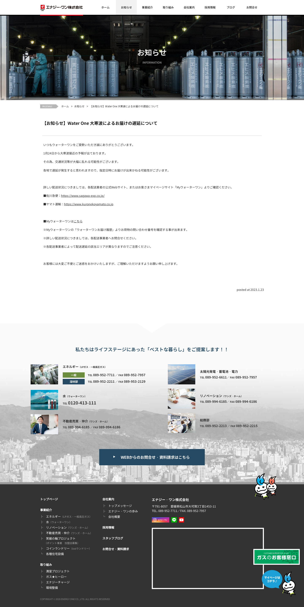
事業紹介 (147, 7)
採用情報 (210, 7)
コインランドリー (68, 548)
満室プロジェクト (58, 571)
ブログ (231, 7)
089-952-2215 (247, 425)
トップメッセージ (120, 506)
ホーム (105, 7)
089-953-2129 (134, 381)
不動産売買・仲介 (69, 533)
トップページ (49, 499)
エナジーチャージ (58, 582)
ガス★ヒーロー (56, 576)
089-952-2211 (104, 381)
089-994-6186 (109, 427)
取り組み (168, 7)
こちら (78, 221)
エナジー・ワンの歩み (123, 511)
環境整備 (52, 587)
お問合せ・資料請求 (115, 549)
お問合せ (251, 7)
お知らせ (126, 7)
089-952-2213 (216, 425)
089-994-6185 (79, 427)
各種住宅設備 (55, 554)
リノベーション (68, 527)
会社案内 (189, 7)
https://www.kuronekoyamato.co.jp (88, 204)
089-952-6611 (216, 377)
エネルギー (69, 516)
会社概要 (114, 516)
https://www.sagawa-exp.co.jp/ (82, 195)
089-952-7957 (134, 375)
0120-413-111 (82, 403)
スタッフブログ (112, 538)
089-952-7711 (104, 375)
